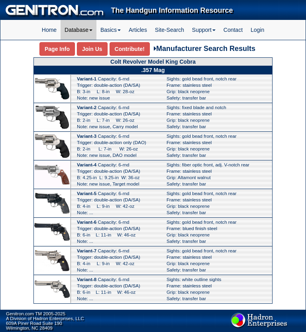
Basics (110, 30)
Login (257, 30)
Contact (233, 30)
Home (49, 30)
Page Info (57, 49)
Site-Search (169, 30)
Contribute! (130, 49)
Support (204, 30)
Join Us (92, 49)
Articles (138, 30)
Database (78, 30)
